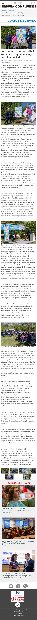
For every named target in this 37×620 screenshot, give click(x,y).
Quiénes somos (18, 611)
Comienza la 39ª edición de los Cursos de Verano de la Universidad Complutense (18, 543)
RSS (18, 617)
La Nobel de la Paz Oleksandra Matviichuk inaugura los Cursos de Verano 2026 (16, 510)
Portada (4, 11)
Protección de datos (18, 615)
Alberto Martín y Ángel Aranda (13, 60)
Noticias (11, 11)
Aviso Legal (18, 613)
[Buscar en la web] (35, 3)
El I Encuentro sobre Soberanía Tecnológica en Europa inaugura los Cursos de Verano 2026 (16, 575)
